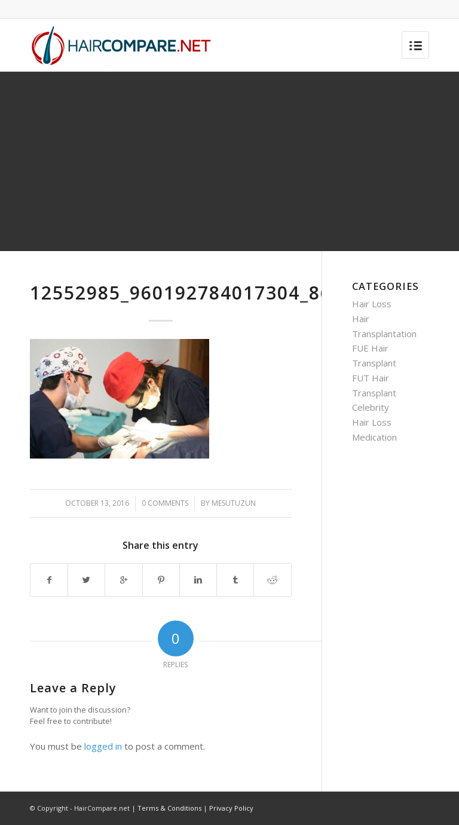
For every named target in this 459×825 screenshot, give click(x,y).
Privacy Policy (231, 807)
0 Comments (165, 503)
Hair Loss (371, 304)
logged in (103, 746)
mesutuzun (234, 503)
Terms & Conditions (169, 807)
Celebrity (370, 407)
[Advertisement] (229, 161)
